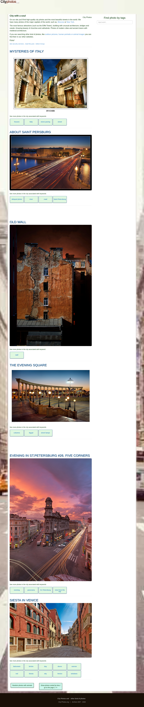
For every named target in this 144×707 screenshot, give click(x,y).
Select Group (40, 44)
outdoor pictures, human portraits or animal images (65, 34)
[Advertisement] (72, 9)
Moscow (61, 22)
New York (70, 22)
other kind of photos (78, 698)
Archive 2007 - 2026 (79, 702)
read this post (29, 44)
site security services (17, 44)
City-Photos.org (63, 702)
